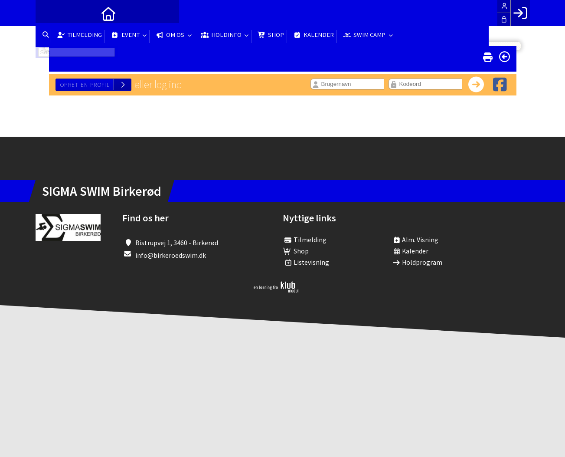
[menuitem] (49, 13)
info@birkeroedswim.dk (170, 255)
